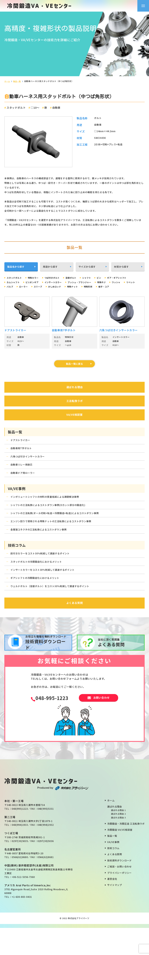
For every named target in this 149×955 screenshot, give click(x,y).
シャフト (97, 278)
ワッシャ (28, 287)
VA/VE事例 (113, 869)
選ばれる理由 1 (118, 837)
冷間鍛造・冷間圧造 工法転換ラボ (126, 850)
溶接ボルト (79, 278)
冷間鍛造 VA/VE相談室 (119, 857)
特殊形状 (12, 291)
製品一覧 (18, 81)
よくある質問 (114, 881)
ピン (110, 278)
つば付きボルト (58, 278)
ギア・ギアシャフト (18, 282)
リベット (45, 287)
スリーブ (91, 287)
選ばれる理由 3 (118, 844)
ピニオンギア (64, 282)
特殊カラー (37, 278)
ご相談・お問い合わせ (119, 893)
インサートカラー (88, 282)
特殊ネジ (12, 287)
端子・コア (30, 291)
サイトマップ (114, 912)
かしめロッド (110, 287)
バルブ (60, 287)
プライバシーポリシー (119, 899)
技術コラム (113, 875)
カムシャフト (43, 282)
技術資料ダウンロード (119, 887)
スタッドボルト (15, 278)
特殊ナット (130, 287)
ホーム (7, 81)
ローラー (75, 287)
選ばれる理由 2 (118, 841)
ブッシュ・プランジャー (117, 282)
